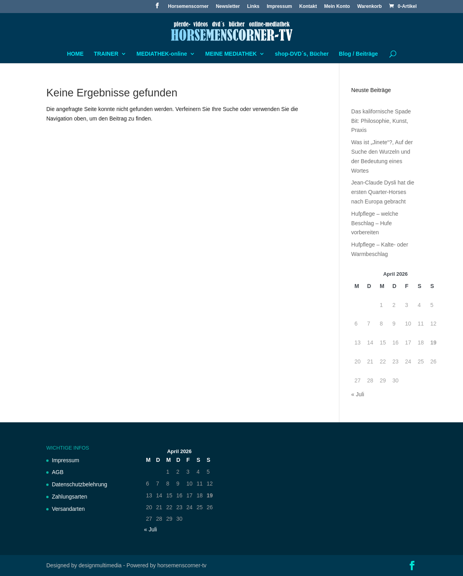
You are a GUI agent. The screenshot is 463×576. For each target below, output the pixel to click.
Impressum (279, 6)
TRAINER (106, 54)
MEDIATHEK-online (162, 54)
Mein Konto (337, 6)
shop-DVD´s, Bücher (302, 54)
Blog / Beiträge (358, 54)
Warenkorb (369, 6)
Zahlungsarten (69, 496)
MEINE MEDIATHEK (230, 54)
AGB (58, 472)
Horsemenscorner (188, 6)
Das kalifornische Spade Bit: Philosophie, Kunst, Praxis (381, 121)
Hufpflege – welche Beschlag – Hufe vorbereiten (374, 223)
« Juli (357, 394)
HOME (75, 54)
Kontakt (308, 6)
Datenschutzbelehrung (79, 484)
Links (253, 6)
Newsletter (228, 6)
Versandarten (68, 509)
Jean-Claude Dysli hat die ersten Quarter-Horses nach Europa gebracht (382, 192)
